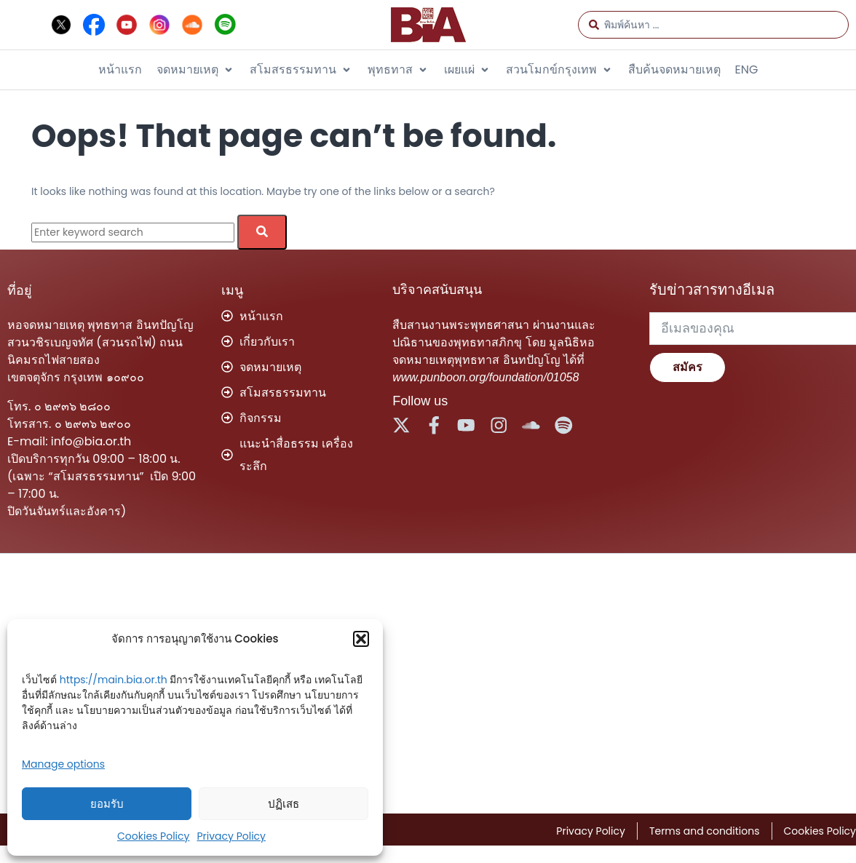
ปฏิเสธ (283, 803)
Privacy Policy (231, 836)
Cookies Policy (153, 836)
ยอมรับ (107, 803)
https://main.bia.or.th (113, 679)
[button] (361, 639)
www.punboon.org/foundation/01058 (485, 377)
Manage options (63, 764)
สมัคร (687, 367)
